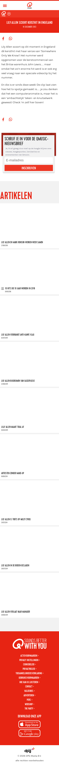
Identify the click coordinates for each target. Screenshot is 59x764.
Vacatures (28, 691)
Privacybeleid (29, 669)
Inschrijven (29, 168)
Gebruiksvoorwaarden (29, 678)
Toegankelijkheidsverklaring (29, 673)
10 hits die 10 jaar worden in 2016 (20, 288)
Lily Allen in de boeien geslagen (15, 565)
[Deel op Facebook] (3, 38)
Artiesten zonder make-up (12, 473)
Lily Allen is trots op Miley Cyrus (16, 519)
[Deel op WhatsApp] (10, 38)
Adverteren (29, 695)
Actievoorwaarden (28, 656)
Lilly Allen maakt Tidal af (12, 427)
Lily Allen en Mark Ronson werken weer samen (22, 242)
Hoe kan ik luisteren (28, 682)
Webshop (29, 704)
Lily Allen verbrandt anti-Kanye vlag (17, 334)
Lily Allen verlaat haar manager (15, 612)
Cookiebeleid (28, 664)
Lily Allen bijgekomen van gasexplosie (18, 381)
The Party (29, 708)
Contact (28, 686)
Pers (29, 700)
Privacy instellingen (28, 660)
